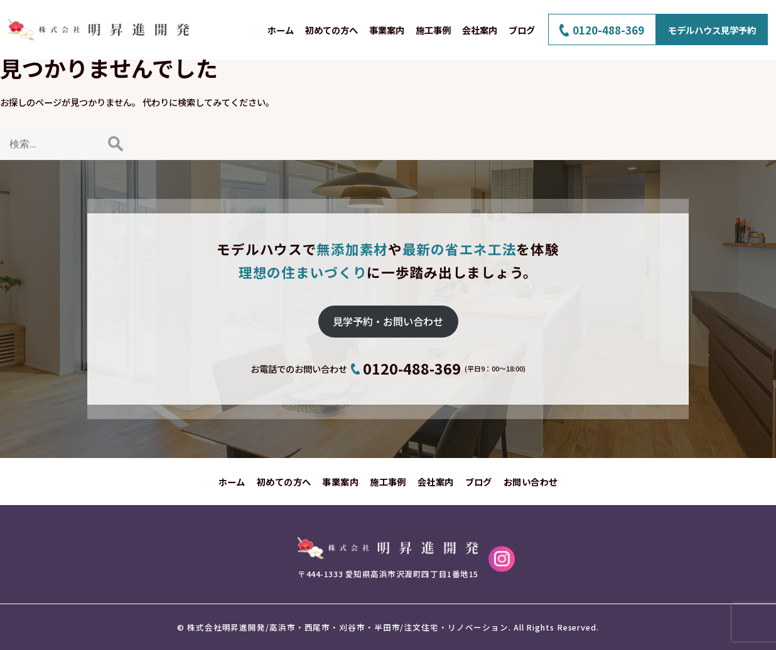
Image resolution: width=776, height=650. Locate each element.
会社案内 (479, 29)
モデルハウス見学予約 (712, 29)
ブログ (522, 29)
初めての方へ (331, 29)
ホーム (280, 29)
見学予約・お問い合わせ (388, 321)
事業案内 (386, 29)
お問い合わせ (531, 481)
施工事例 (433, 29)
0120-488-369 (608, 30)
